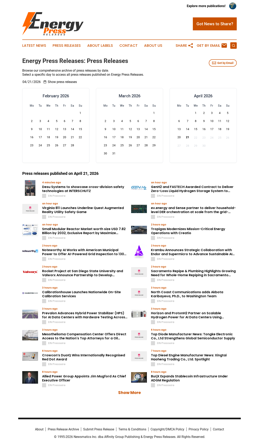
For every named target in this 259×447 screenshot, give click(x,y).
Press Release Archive (63, 429)
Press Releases (67, 45)
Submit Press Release (98, 429)
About (39, 429)
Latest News (34, 45)
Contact (128, 45)
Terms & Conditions (132, 429)
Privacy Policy (199, 429)
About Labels (100, 45)
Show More (129, 392)
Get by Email (223, 63)
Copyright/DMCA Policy (167, 429)
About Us (153, 45)
